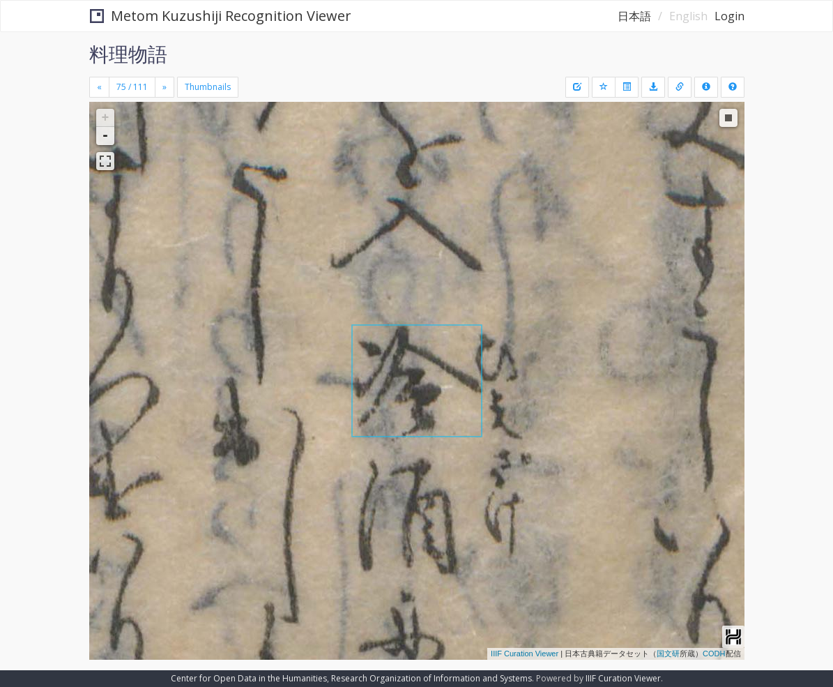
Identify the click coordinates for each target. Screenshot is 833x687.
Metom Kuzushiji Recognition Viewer (220, 15)
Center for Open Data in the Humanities (249, 678)
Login (729, 16)
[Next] (164, 87)
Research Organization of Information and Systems (431, 678)
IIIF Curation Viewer (524, 653)
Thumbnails (208, 87)
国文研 (668, 653)
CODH (714, 653)
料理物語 (128, 53)
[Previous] (99, 87)
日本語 (634, 16)
